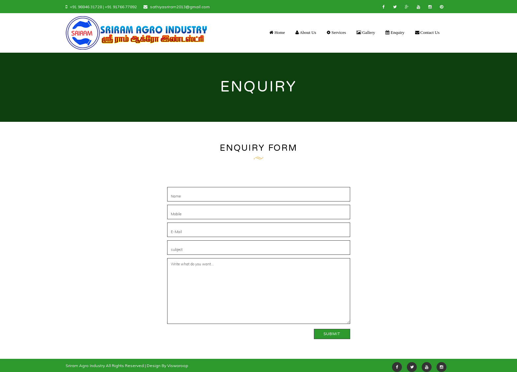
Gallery (365, 32)
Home (277, 32)
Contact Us (427, 32)
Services (336, 32)
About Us (305, 32)
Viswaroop (177, 365)
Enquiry (394, 32)
